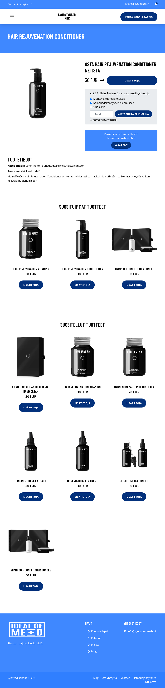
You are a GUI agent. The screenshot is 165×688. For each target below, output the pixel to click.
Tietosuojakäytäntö (144, 678)
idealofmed (58, 165)
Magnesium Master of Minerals (134, 387)
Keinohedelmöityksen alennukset (113, 103)
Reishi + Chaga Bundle (134, 481)
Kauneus (45, 165)
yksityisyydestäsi (108, 119)
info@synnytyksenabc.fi (137, 3)
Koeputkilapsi (99, 631)
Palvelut (96, 638)
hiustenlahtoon (75, 165)
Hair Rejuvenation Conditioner (82, 269)
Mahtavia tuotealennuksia (109, 98)
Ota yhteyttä (109, 678)
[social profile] (31, 4)
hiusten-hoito (31, 165)
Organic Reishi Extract (82, 481)
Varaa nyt (121, 145)
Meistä (95, 644)
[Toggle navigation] (12, 17)
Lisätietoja (132, 80)
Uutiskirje (99, 107)
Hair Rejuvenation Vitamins (31, 269)
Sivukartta (150, 682)
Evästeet (124, 678)
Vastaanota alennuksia (133, 113)
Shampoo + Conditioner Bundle (134, 269)
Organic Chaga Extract (31, 481)
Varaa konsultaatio (139, 17)
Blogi (94, 651)
